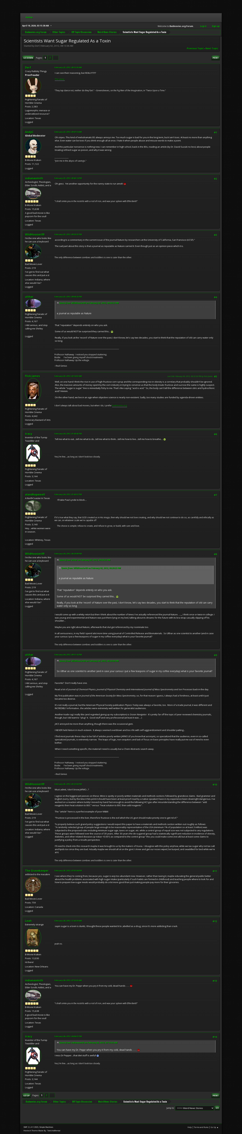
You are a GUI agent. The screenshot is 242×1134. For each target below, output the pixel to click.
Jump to (170, 1107)
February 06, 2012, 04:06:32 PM (68, 1036)
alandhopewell (35, 494)
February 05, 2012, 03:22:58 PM (68, 784)
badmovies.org (119, 405)
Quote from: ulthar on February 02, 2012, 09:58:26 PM (84, 560)
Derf (28, 67)
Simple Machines (46, 1127)
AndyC (29, 132)
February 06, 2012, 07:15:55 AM (68, 980)
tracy (28, 434)
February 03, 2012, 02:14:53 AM (68, 376)
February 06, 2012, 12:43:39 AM (68, 920)
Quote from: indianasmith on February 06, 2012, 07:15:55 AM (88, 1042)
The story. (60, 79)
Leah (28, 921)
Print (216, 58)
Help (190, 1127)
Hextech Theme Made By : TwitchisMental (42, 1130)
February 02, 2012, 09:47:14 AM (68, 132)
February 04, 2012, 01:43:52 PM (68, 494)
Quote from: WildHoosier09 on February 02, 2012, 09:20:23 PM (89, 303)
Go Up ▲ (214, 1127)
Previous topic (195, 48)
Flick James (32, 376)
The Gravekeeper (37, 870)
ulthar (29, 297)
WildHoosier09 (34, 234)
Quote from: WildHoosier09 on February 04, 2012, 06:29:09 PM (89, 661)
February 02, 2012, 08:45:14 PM (68, 178)
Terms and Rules (201, 1127)
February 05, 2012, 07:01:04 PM (68, 870)
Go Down (28, 58)
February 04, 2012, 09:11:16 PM (68, 654)
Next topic (212, 48)
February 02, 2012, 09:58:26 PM (68, 296)
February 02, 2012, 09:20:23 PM (68, 234)
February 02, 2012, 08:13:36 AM (68, 67)
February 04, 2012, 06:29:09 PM (68, 553)
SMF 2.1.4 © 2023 (31, 1127)
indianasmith (34, 178)
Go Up (26, 1095)
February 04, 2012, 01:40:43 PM (68, 433)
